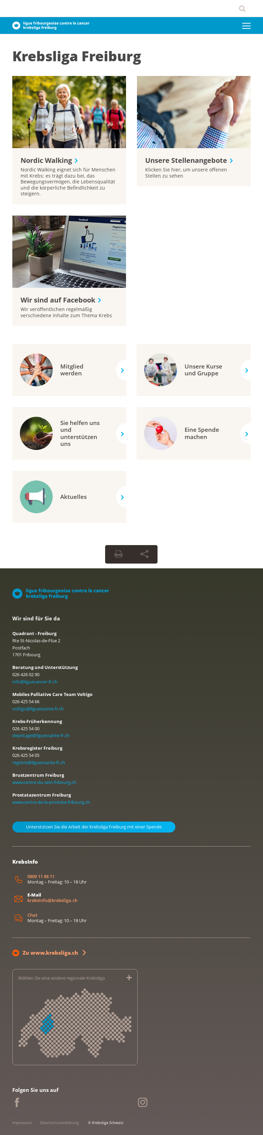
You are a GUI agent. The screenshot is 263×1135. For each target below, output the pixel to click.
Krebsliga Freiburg (76, 56)
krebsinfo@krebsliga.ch (52, 900)
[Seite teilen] (145, 554)
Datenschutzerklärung (59, 1122)
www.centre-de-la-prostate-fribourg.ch (51, 802)
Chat (32, 915)
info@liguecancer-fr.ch (35, 682)
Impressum (22, 1122)
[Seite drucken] (118, 554)
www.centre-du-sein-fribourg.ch (44, 782)
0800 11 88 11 (40, 876)
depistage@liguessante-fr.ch (41, 735)
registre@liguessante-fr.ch (38, 762)
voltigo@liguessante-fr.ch (38, 709)
